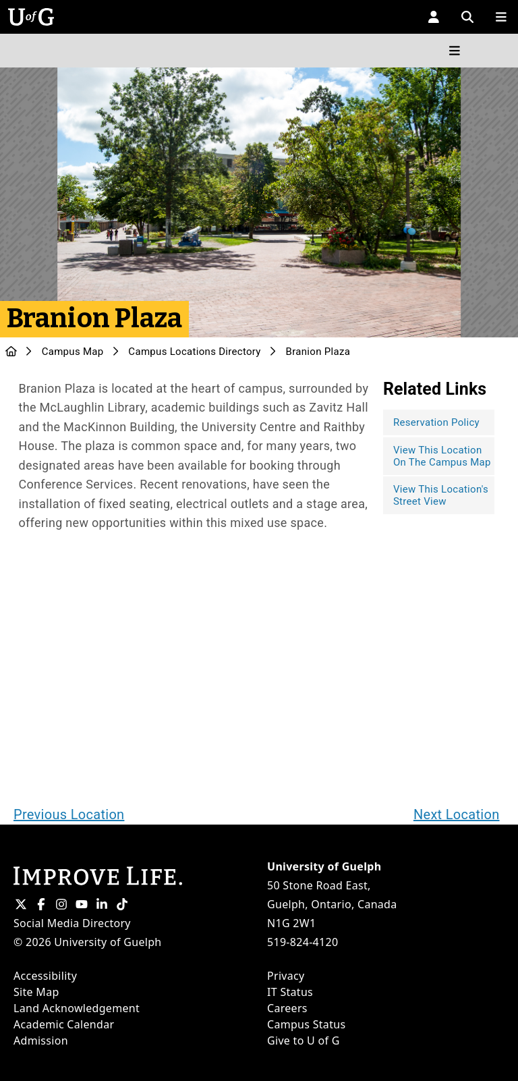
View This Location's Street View (440, 495)
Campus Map (73, 351)
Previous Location (68, 814)
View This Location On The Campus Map (442, 456)
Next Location (456, 814)
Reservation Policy (436, 422)
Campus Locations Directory (194, 351)
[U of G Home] (11, 351)
